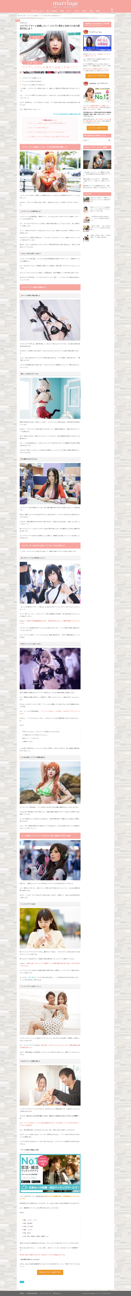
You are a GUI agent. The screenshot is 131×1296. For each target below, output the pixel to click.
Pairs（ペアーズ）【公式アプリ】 (50, 1272)
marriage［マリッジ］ (95, 1293)
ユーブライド (97, 128)
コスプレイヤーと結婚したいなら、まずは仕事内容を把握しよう (46, 123)
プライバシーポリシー (45, 1293)
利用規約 (22, 1293)
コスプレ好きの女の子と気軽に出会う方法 (67, 114)
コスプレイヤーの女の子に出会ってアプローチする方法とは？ (46, 132)
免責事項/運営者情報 (32, 1293)
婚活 (22, 1281)
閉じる (54, 120)
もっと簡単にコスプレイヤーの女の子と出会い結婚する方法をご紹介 (48, 137)
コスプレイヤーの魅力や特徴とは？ (38, 128)
